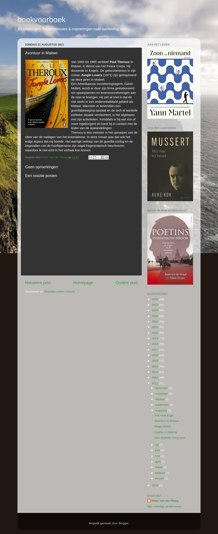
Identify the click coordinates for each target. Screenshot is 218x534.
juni (158, 450)
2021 (155, 327)
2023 (155, 316)
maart (159, 467)
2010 (155, 485)
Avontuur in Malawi (167, 421)
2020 (155, 332)
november (162, 393)
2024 (155, 310)
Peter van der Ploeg (165, 500)
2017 (155, 349)
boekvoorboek (41, 19)
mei (158, 456)
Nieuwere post (38, 282)
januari (160, 478)
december (162, 388)
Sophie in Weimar (166, 432)
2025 (155, 304)
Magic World (163, 426)
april (158, 461)
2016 (155, 355)
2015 (155, 360)
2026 (155, 299)
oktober (160, 399)
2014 (155, 366)
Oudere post (127, 282)
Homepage (83, 282)
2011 (155, 383)
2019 (155, 338)
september (162, 404)
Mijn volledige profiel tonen (164, 506)
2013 (155, 372)
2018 (155, 344)
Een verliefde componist (170, 437)
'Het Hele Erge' (164, 415)
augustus (161, 410)
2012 (155, 377)
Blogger (123, 523)
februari (160, 472)
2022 (155, 321)
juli (157, 444)
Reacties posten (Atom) (59, 291)
